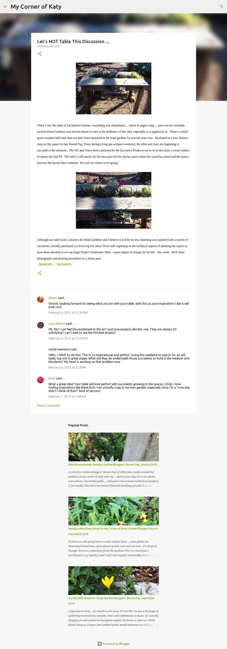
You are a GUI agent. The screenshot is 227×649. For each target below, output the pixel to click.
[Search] (67, 6)
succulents (64, 264)
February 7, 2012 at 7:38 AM (67, 396)
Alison (52, 298)
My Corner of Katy (36, 6)
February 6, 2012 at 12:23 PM (68, 338)
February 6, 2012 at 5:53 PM (67, 367)
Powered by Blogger (113, 643)
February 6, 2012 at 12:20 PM (68, 312)
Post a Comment (48, 405)
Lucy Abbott (56, 323)
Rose (51, 378)
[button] (39, 54)
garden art (46, 264)
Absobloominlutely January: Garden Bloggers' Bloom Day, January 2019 (112, 464)
